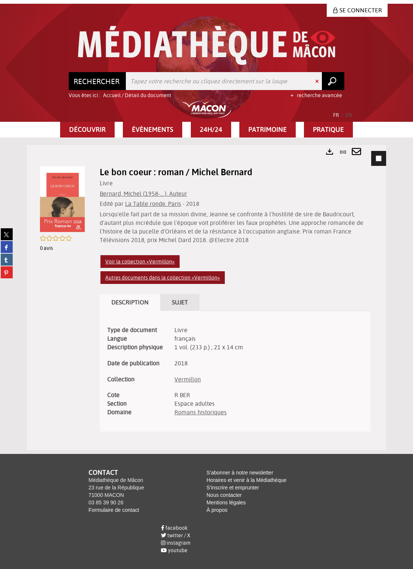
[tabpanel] (206, 297)
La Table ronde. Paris (153, 203)
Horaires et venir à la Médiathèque (246, 480)
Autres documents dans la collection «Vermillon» (162, 277)
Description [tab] (130, 302)
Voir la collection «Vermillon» (140, 261)
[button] (87, 129)
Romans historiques (200, 412)
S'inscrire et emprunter (232, 488)
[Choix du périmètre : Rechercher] (97, 81)
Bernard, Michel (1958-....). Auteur (143, 193)
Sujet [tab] (180, 302)
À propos (216, 510)
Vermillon (187, 379)
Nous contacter (224, 495)
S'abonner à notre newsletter (239, 473)
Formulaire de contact (113, 510)
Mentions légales (226, 502)
